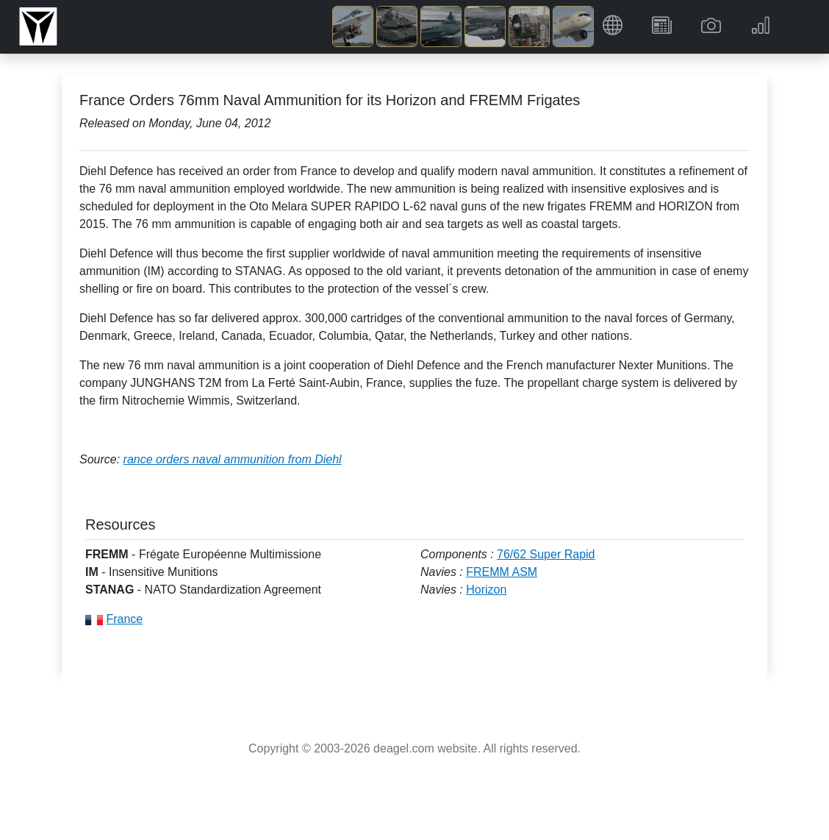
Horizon (486, 589)
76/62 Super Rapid (546, 554)
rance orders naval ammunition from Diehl (232, 459)
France (124, 619)
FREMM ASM (501, 572)
